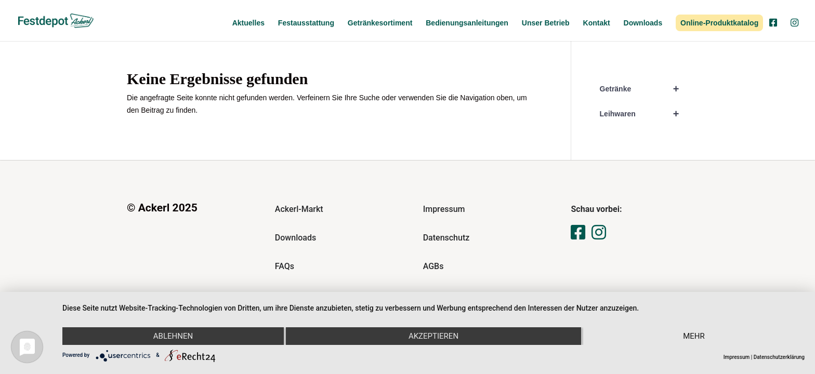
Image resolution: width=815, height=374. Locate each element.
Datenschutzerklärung (779, 357)
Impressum (737, 357)
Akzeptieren (433, 336)
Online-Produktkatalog (719, 23)
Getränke (644, 88)
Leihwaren (644, 113)
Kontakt (596, 23)
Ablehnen (173, 336)
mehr (694, 336)
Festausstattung (306, 23)
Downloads (643, 23)
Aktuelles (248, 23)
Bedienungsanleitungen (467, 23)
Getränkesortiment (380, 23)
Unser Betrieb (546, 23)
